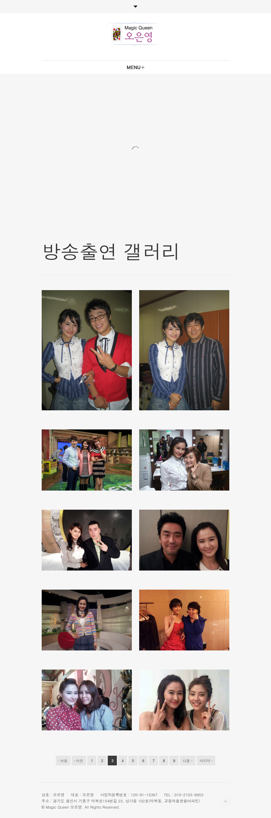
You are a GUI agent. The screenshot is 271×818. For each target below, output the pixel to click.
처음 (63, 761)
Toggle (135, 6)
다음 (188, 761)
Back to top (226, 801)
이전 (78, 761)
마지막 (206, 761)
